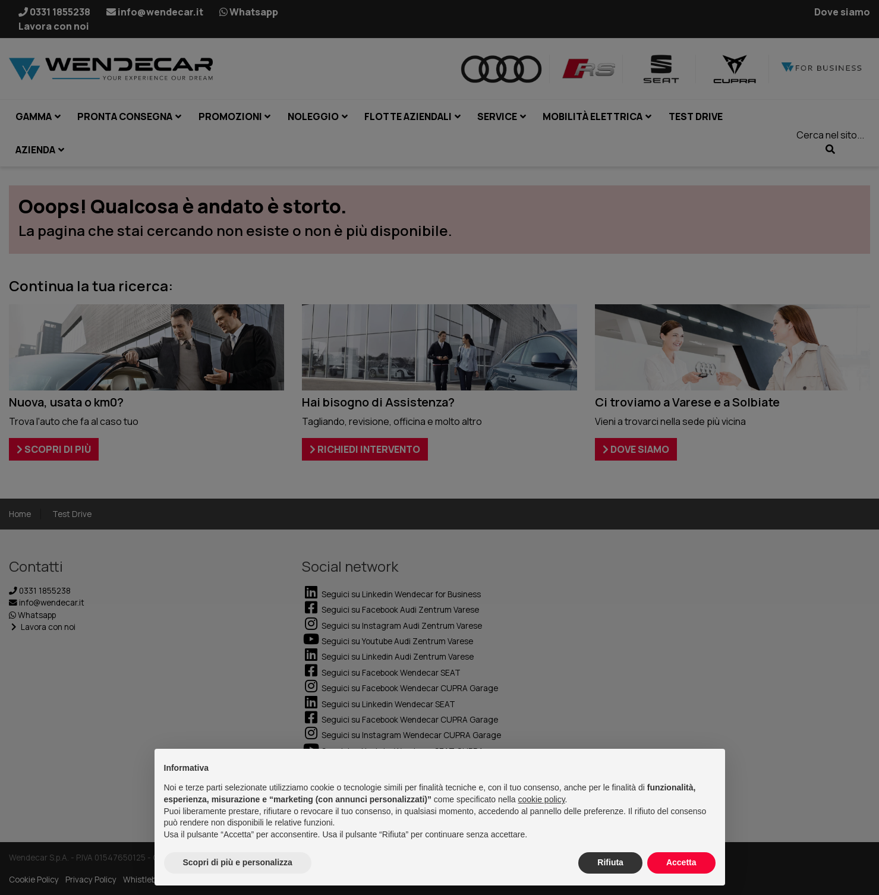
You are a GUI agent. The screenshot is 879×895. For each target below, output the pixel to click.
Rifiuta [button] (610, 862)
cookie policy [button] (541, 799)
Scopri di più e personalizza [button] (237, 862)
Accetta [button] (681, 862)
